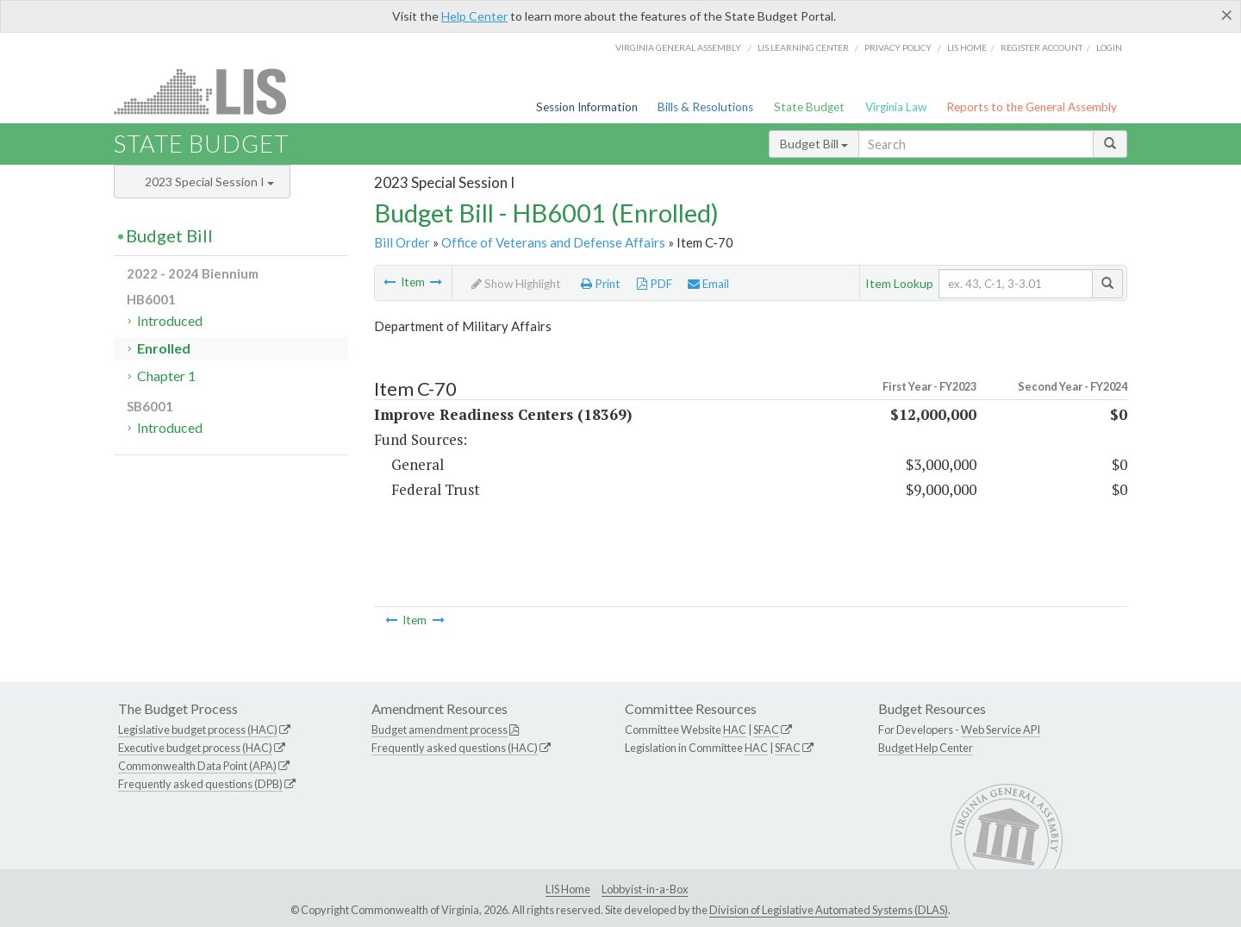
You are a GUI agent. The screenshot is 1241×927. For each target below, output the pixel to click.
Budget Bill (814, 143)
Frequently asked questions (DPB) (200, 784)
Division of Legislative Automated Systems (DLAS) (828, 910)
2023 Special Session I (209, 181)
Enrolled (163, 348)
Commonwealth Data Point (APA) (197, 766)
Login (1109, 47)
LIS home (967, 47)
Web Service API (1000, 729)
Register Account (1041, 47)
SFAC (766, 729)
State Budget (809, 107)
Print (600, 284)
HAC (734, 729)
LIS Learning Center (803, 47)
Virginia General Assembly (678, 47)
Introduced (170, 320)
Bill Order (402, 242)
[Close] (1226, 14)
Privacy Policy (898, 47)
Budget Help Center (925, 748)
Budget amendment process (439, 729)
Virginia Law (895, 107)
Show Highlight (516, 284)
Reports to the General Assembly (1031, 107)
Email (708, 284)
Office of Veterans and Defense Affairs (553, 242)
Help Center (474, 16)
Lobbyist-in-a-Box (645, 889)
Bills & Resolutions (705, 107)
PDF (654, 284)
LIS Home (568, 889)
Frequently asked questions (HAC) (454, 748)
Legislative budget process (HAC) (198, 729)
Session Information (587, 107)
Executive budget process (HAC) (195, 748)
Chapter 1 (166, 375)
